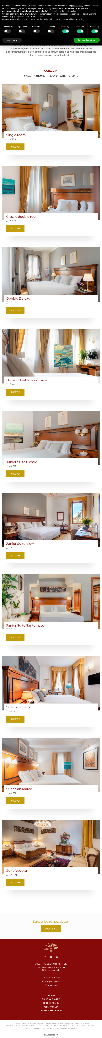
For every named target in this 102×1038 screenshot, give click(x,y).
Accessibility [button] (52, 1035)
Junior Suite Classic (21, 462)
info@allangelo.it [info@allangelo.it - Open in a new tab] (52, 981)
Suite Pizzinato (18, 707)
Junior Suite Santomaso (25, 625)
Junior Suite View (20, 543)
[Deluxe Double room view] (51, 356)
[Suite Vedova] (51, 846)
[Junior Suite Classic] (51, 438)
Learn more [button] (12, 40)
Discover (15, 147)
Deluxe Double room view (27, 380)
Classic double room (22, 216)
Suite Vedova (16, 870)
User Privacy (51, 1007)
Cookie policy (51, 1003)
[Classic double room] (51, 192)
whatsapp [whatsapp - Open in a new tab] (52, 985)
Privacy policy (51, 999)
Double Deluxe (18, 298)
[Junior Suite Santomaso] (51, 601)
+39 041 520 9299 (52, 977)
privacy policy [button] (77, 6)
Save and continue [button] (86, 40)
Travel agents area (51, 1011)
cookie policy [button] (70, 11)
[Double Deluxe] (51, 274)
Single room (16, 135)
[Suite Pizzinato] (51, 683)
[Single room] (51, 111)
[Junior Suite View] (51, 519)
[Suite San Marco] (51, 765)
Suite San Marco (19, 789)
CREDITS (51, 996)
